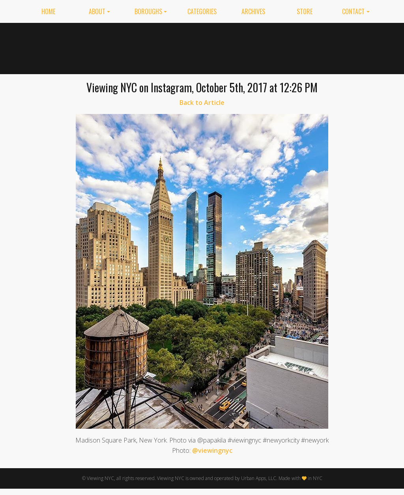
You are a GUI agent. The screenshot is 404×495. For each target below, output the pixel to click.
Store (304, 11)
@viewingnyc (212, 450)
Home (48, 11)
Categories (202, 11)
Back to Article (202, 102)
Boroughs (148, 11)
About (97, 11)
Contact (353, 11)
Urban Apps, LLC (258, 478)
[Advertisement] (238, 47)
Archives (253, 11)
